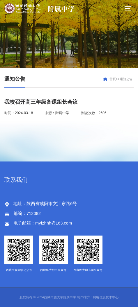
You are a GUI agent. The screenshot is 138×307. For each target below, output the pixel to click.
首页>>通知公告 (120, 79)
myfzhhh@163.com (53, 223)
